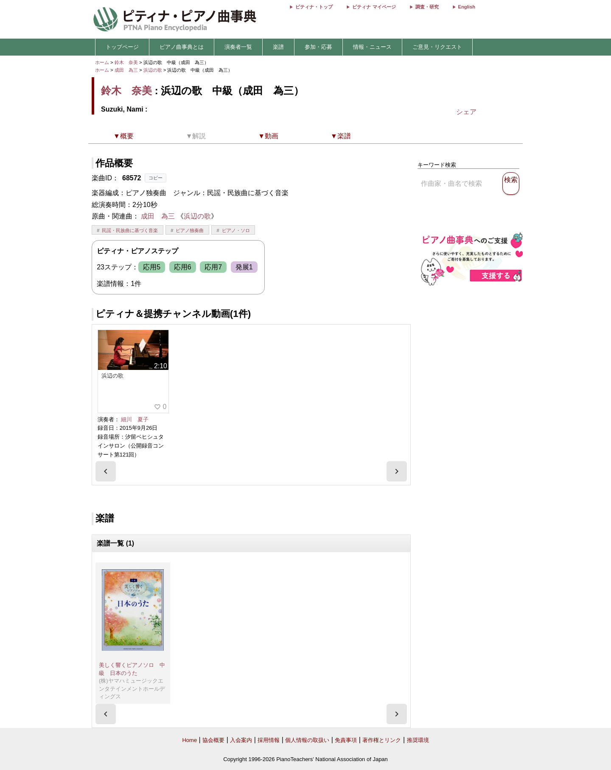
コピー (156, 177)
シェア (466, 111)
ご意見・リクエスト (437, 47)
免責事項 (346, 740)
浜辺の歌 (153, 70)
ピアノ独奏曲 (190, 230)
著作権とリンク (381, 740)
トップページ (122, 47)
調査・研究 (427, 6)
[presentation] (105, 471)
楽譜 (278, 47)
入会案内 (241, 740)
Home (189, 740)
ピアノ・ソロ (236, 230)
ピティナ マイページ (373, 6)
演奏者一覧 (238, 47)
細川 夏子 (135, 419)
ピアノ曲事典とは (182, 47)
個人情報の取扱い (307, 740)
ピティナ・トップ (314, 6)
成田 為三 (126, 70)
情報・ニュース (372, 47)
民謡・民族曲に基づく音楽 (130, 230)
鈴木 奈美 (126, 62)
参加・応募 (318, 47)
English (466, 6)
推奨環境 (418, 740)
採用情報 (269, 740)
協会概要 (213, 740)
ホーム (102, 62)
